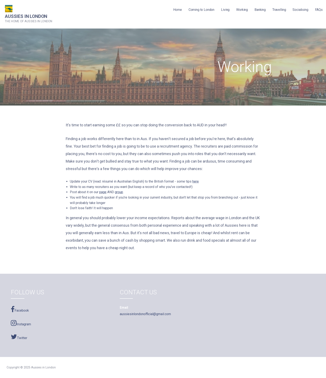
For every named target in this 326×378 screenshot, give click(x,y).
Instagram (21, 323)
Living (225, 10)
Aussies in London (26, 16)
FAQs (319, 10)
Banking (260, 10)
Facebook (20, 309)
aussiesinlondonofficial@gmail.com (145, 314)
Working (242, 10)
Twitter (19, 336)
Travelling (279, 10)
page (102, 192)
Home (177, 10)
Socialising (300, 10)
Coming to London (201, 10)
